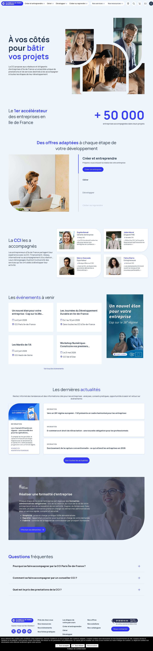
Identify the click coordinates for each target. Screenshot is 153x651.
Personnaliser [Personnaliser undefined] (92, 646)
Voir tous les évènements (54, 368)
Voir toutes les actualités (76, 460)
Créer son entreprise (93, 169)
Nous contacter (120, 629)
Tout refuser (78, 646)
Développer (67, 634)
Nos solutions (93, 624)
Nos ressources (44, 624)
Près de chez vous (45, 620)
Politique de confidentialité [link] (76, 649)
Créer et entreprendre (72, 626)
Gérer (65, 630)
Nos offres (91, 620)
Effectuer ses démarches (31, 530)
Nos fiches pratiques (46, 632)
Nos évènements (45, 628)
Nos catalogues (94, 628)
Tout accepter (62, 646)
